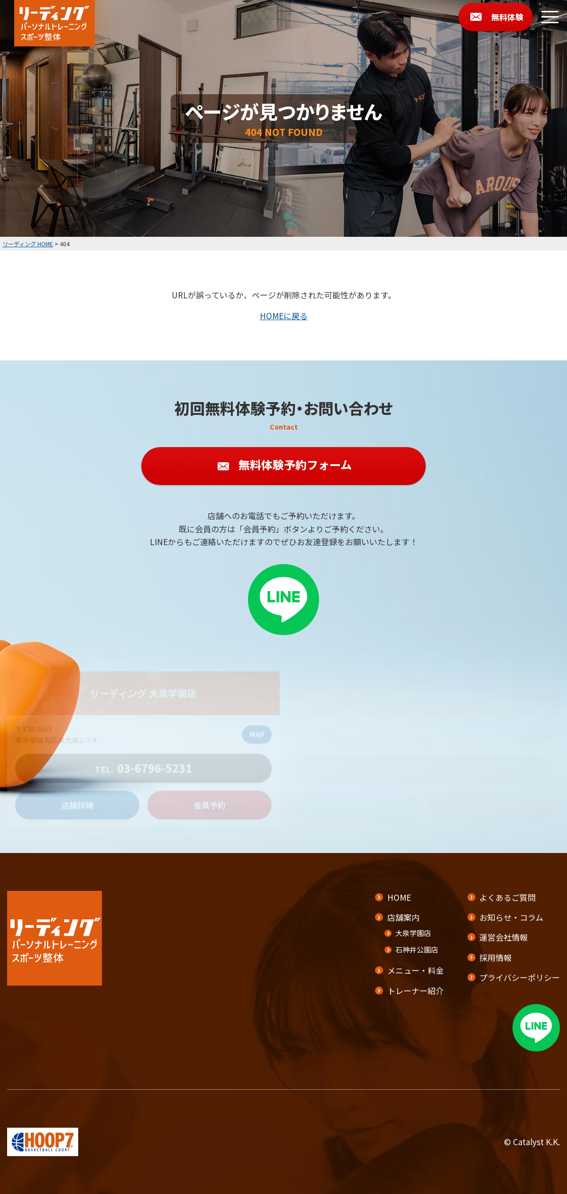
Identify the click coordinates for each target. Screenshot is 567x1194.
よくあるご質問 (507, 897)
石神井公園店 (416, 949)
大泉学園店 (413, 933)
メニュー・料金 (415, 970)
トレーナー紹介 (415, 990)
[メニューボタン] (550, 17)
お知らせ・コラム (511, 917)
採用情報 (495, 957)
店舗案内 (403, 917)
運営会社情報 (503, 937)
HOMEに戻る (284, 316)
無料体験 (507, 17)
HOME (399, 897)
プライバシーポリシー (519, 977)
